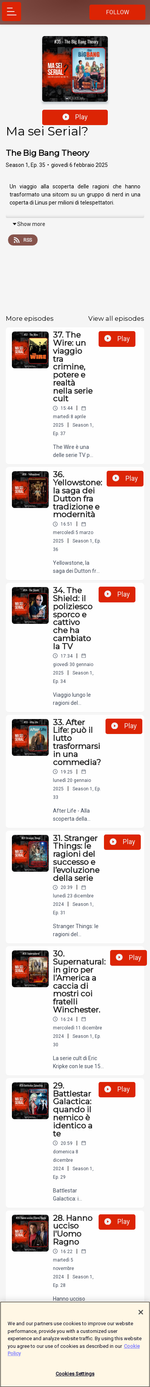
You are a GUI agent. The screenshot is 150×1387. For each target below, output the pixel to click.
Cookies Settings (75, 1377)
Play (75, 117)
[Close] (140, 1315)
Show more (28, 224)
